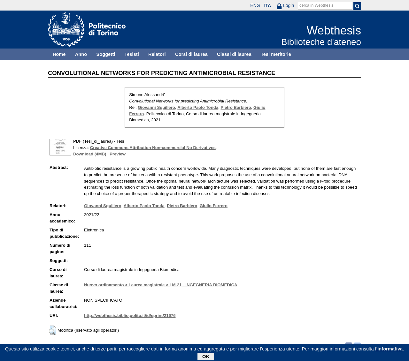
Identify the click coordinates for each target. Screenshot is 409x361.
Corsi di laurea (191, 54)
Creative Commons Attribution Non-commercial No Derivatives (153, 147)
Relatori (157, 54)
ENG (255, 5)
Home (59, 54)
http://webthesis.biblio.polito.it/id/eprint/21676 (129, 315)
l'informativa (389, 349)
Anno (81, 54)
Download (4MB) (89, 154)
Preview (118, 154)
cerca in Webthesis (316, 5)
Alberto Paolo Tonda (197, 107)
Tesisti (131, 54)
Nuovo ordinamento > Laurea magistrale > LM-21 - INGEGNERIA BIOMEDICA (160, 284)
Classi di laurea (234, 54)
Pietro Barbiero (235, 107)
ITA (267, 5)
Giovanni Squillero (156, 107)
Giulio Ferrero (214, 205)
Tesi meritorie (276, 54)
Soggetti (105, 54)
